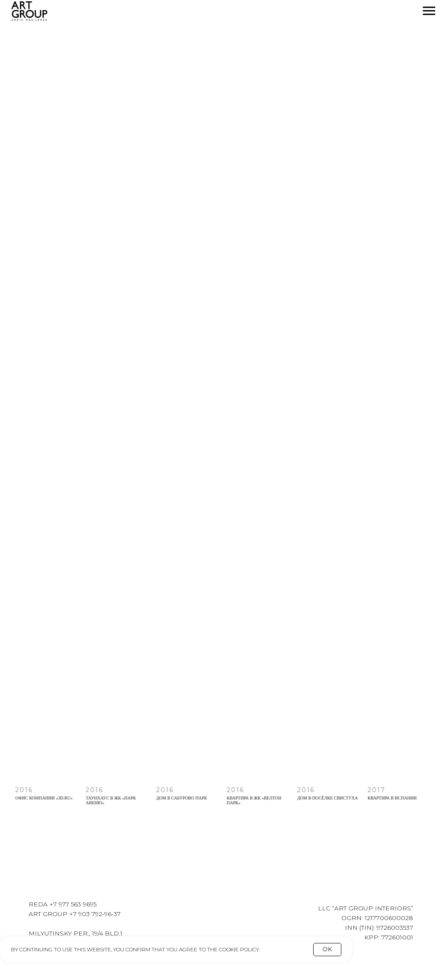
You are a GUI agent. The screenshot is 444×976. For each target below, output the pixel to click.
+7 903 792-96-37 (95, 914)
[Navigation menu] (429, 11)
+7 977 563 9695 (72, 904)
